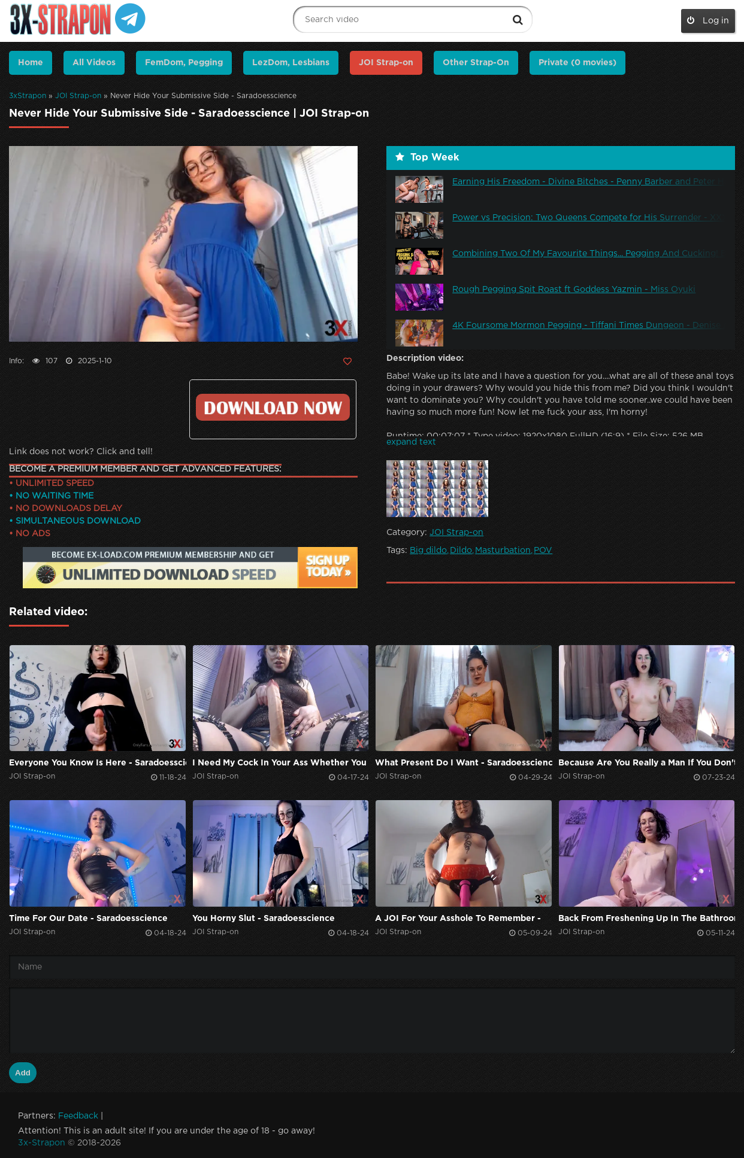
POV (543, 550)
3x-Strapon (41, 1143)
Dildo (461, 550)
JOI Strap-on (78, 96)
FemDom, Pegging (184, 62)
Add (23, 1072)
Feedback (78, 1116)
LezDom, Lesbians (290, 62)
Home (30, 62)
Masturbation (503, 550)
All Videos (94, 62)
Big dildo (428, 550)
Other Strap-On (476, 62)
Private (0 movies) (577, 62)
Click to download (273, 407)
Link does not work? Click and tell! (81, 451)
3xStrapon (27, 96)
